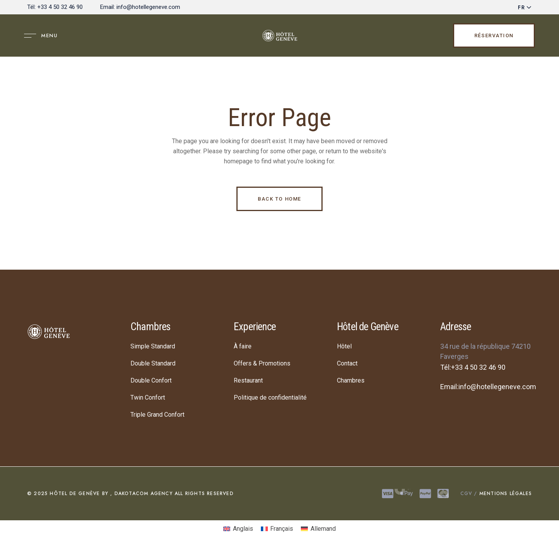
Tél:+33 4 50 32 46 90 (472, 367)
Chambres (351, 380)
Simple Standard (152, 346)
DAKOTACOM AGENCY (142, 493)
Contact (347, 363)
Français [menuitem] (281, 528)
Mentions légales (504, 493)
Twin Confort (147, 397)
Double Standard (152, 363)
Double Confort (151, 380)
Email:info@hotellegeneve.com (488, 387)
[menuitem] (238, 528)
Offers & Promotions (262, 363)
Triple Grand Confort (157, 414)
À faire (243, 346)
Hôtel (344, 346)
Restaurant (248, 380)
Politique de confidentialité (270, 397)
